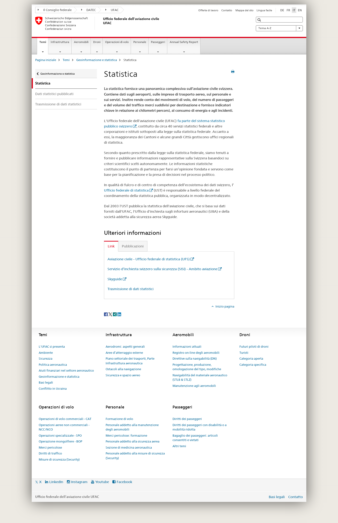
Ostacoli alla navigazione (123, 369)
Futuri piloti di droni (254, 346)
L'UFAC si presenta (52, 346)
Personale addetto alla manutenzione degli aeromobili (132, 427)
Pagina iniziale (45, 60)
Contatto (226, 10)
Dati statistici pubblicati (54, 94)
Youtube (102, 482)
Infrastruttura (60, 42)
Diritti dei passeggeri (187, 419)
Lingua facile (264, 10)
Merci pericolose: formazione (126, 435)
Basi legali (46, 382)
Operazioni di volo (117, 42)
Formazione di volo (119, 419)
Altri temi (179, 446)
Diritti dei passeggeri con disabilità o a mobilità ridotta (200, 427)
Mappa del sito (244, 10)
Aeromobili (81, 42)
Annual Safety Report (184, 42)
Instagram (79, 482)
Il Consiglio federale (55, 10)
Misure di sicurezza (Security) (59, 459)
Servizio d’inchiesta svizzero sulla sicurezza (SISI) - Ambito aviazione (162, 269)
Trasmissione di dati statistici (58, 104)
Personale (139, 42)
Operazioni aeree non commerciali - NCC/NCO (64, 427)
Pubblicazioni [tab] (133, 246)
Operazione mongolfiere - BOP (60, 441)
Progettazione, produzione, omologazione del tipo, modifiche (197, 367)
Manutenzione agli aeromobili (194, 386)
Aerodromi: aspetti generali (125, 346)
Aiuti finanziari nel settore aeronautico (66, 370)
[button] (260, 20)
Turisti (243, 352)
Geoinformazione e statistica (96, 60)
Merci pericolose (50, 447)
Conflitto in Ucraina (53, 388)
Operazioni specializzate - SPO (60, 435)
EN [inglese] (300, 10)
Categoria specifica (252, 364)
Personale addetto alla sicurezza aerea (132, 441)
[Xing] (115, 314)
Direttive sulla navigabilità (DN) (195, 358)
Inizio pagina (224, 306)
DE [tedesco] (282, 10)
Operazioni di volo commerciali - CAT (65, 419)
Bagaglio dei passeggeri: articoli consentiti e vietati (195, 438)
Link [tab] (111, 246)
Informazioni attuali (187, 346)
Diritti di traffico (50, 453)
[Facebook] (106, 314)
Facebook (124, 482)
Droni (96, 42)
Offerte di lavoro (208, 10)
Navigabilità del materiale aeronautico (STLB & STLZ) (200, 377)
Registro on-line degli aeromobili (196, 352)
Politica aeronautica (53, 364)
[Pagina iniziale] (102, 23)
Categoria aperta (251, 358)
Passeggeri (158, 42)
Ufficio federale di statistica (126, 190)
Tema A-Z (279, 28)
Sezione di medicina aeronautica (129, 447)
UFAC (112, 10)
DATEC (88, 10)
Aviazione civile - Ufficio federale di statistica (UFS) (149, 259)
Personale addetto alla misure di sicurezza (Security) (135, 455)
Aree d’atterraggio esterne (124, 352)
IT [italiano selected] (294, 10)
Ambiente (46, 352)
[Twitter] (110, 314)
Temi (43, 43)
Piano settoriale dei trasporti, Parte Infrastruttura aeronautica (130, 361)
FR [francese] (288, 10)
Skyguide (115, 279)
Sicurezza (45, 358)
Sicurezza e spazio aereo (123, 375)
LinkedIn (56, 482)
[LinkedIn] (119, 314)
